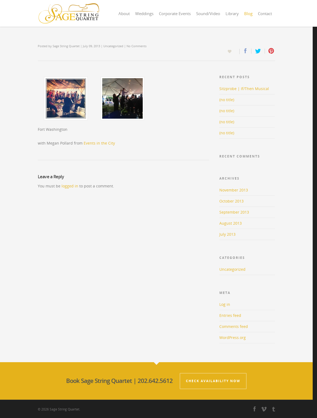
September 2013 (234, 212)
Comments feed (233, 326)
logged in (70, 186)
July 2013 (227, 234)
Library (232, 13)
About (124, 13)
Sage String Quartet (66, 46)
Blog (248, 13)
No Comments (136, 46)
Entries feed (230, 315)
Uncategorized (113, 46)
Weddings (144, 13)
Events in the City (99, 143)
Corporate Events (175, 13)
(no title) (226, 99)
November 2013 (233, 190)
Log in (224, 304)
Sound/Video (208, 13)
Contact (265, 13)
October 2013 (231, 201)
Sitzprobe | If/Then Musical (244, 88)
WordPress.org (232, 337)
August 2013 (230, 223)
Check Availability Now (213, 381)
